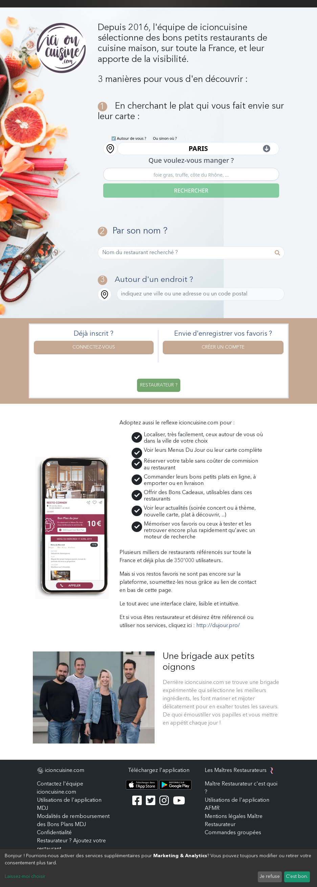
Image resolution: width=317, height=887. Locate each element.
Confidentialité (54, 833)
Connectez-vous (93, 347)
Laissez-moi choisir (25, 876)
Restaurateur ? (158, 385)
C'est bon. (297, 876)
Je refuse (269, 876)
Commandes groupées (233, 833)
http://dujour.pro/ (218, 625)
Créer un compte (223, 347)
